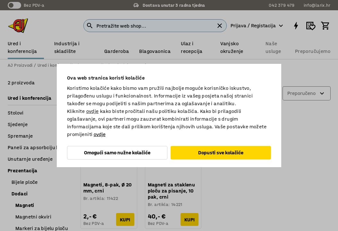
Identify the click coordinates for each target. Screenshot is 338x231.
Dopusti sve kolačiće (220, 153)
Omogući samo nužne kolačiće (117, 153)
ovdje (92, 111)
